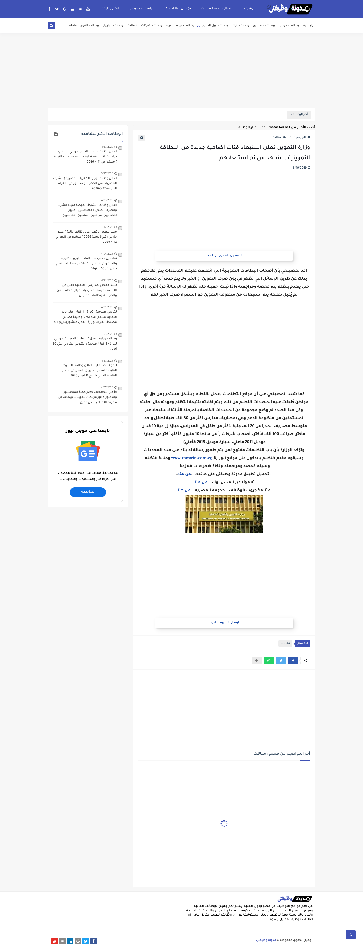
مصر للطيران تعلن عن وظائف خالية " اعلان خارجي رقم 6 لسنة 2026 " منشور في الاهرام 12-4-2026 (86, 237)
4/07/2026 (107, 387)
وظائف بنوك (240, 25)
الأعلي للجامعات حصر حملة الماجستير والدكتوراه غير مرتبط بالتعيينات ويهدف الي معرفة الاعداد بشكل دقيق (87, 397)
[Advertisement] (181, 70)
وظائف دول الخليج (215, 25)
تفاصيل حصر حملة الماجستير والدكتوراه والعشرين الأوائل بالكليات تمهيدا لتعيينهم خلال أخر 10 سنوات (86, 264)
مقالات (279, 137)
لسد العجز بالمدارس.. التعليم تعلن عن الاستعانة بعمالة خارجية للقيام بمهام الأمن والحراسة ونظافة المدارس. (87, 290)
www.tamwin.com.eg (192, 458)
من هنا (184, 474)
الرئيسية (309, 25)
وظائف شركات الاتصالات (144, 25)
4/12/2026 (107, 227)
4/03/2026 (107, 200)
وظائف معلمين (264, 25)
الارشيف (250, 8)
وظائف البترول (112, 25)
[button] (293, 660)
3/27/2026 (107, 173)
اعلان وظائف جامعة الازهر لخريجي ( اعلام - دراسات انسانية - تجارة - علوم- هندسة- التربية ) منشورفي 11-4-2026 (85, 157)
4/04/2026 (107, 253)
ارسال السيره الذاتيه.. (224, 622)
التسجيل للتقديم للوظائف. (224, 255)
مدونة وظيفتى (266, 940)
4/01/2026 (107, 307)
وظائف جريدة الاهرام (180, 25)
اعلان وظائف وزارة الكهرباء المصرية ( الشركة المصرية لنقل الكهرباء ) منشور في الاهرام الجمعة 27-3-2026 (85, 183)
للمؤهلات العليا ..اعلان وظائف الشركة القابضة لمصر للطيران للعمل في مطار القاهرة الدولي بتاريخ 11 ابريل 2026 (89, 371)
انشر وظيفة (110, 8)
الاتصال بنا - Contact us (217, 8)
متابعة (87, 492)
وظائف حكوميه (289, 25)
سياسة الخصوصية (142, 8)
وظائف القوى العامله (84, 25)
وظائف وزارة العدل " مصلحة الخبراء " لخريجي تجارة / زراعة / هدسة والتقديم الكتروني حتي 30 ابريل (85, 344)
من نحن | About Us (178, 8)
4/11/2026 (107, 146)
